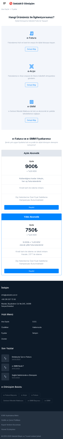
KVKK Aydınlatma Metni (9, 415)
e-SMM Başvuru (34, 401)
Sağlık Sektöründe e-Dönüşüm (24, 375)
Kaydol (31, 207)
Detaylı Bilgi (31, 49)
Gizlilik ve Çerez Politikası (10, 420)
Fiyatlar (4, 333)
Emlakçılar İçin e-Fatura (21, 357)
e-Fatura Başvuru (10, 395)
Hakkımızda (36, 327)
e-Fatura (34, 395)
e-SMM (47, 401)
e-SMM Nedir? (18, 366)
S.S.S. (34, 322)
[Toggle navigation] (4, 3)
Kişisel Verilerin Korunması (11, 425)
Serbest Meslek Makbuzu (13, 401)
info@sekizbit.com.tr (9, 295)
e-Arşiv (24, 395)
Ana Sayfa (5, 9)
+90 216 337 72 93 (8, 299)
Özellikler (5, 327)
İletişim (35, 333)
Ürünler (4, 339)
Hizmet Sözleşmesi (8, 429)
